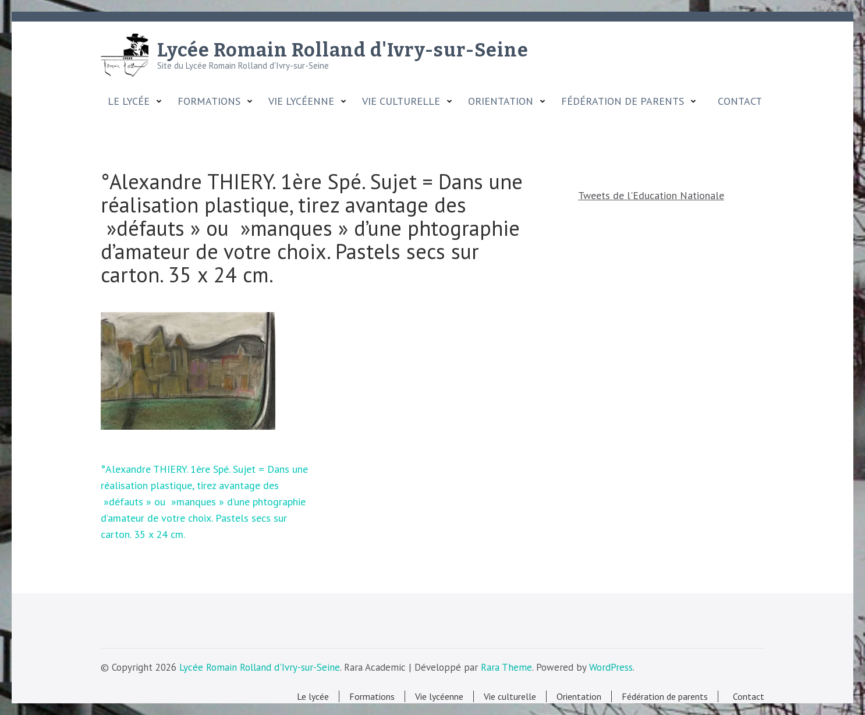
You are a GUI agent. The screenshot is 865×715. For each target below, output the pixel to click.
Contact (737, 101)
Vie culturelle (401, 101)
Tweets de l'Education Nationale (651, 195)
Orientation (500, 101)
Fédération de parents (622, 101)
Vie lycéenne (301, 101)
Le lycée (129, 101)
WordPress (611, 667)
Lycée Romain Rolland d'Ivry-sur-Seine (343, 50)
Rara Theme (506, 667)
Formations (209, 101)
